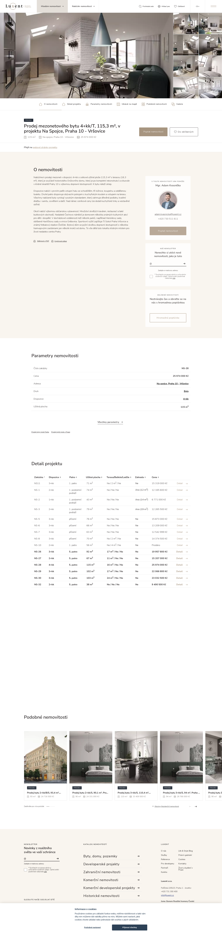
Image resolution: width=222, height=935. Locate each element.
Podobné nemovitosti (154, 104)
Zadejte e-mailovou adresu (34, 864)
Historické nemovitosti (111, 896)
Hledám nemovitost (52, 6)
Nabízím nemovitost (83, 6)
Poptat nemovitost (153, 131)
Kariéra (164, 872)
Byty (186, 403)
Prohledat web (146, 6)
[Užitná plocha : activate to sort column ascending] (96, 489)
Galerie (177, 104)
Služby (164, 855)
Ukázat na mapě (127, 104)
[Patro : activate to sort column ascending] (77, 489)
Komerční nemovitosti (111, 880)
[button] (47, 819)
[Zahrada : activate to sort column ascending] (143, 489)
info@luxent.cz (167, 895)
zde (45, 872)
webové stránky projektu (45, 147)
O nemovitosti (48, 104)
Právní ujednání (185, 855)
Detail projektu (71, 104)
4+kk (186, 411)
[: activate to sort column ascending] (180, 489)
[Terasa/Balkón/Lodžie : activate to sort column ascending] (121, 489)
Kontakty (182, 863)
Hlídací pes (164, 6)
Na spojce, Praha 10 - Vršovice (173, 396)
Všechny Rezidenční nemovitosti (166, 819)
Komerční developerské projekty (111, 888)
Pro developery (167, 863)
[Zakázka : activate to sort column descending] (40, 489)
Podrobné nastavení (92, 927)
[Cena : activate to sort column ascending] (161, 489)
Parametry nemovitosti (99, 104)
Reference (165, 859)
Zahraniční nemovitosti (111, 872)
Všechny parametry (110, 434)
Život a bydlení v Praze (185, 869)
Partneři (164, 868)
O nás (163, 851)
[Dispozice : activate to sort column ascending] (59, 489)
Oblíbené (179, 6)
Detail (182, 495)
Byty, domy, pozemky (111, 856)
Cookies (181, 859)
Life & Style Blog (185, 851)
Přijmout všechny (129, 927)
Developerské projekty (111, 864)
